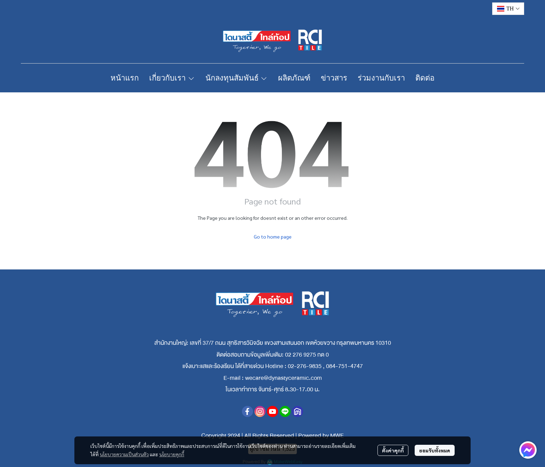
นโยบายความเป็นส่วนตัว (124, 454)
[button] (508, 8)
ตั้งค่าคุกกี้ (393, 450)
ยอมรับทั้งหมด (434, 450)
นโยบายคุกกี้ (171, 454)
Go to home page (273, 236)
